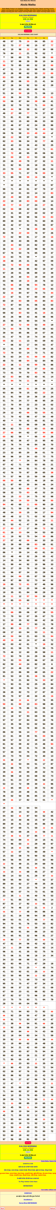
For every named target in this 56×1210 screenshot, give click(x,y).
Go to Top (28, 1142)
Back (2, 1208)
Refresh (28, 21)
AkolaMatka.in (28, 1199)
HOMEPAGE (28, 1193)
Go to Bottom (28, 31)
